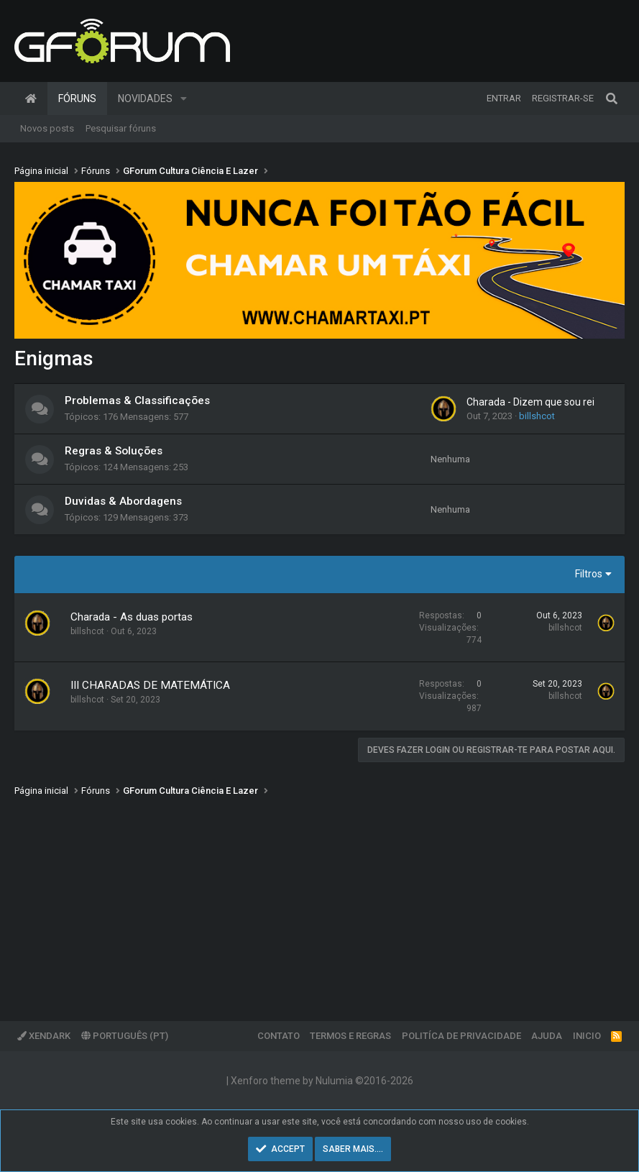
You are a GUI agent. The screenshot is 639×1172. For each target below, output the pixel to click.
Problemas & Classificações (137, 400)
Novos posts (47, 128)
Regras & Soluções (113, 450)
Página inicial (30, 98)
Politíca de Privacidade (461, 1035)
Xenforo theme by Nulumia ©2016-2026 (322, 1080)
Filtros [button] (588, 574)
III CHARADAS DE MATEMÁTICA (150, 685)
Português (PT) (124, 1035)
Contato (278, 1035)
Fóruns (77, 98)
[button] (183, 98)
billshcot (537, 416)
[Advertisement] (319, 898)
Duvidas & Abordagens (123, 501)
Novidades (145, 98)
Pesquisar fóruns (121, 128)
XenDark (43, 1035)
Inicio (587, 1035)
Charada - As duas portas (131, 616)
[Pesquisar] (612, 98)
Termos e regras (350, 1035)
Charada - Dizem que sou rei (530, 402)
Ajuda (546, 1035)
